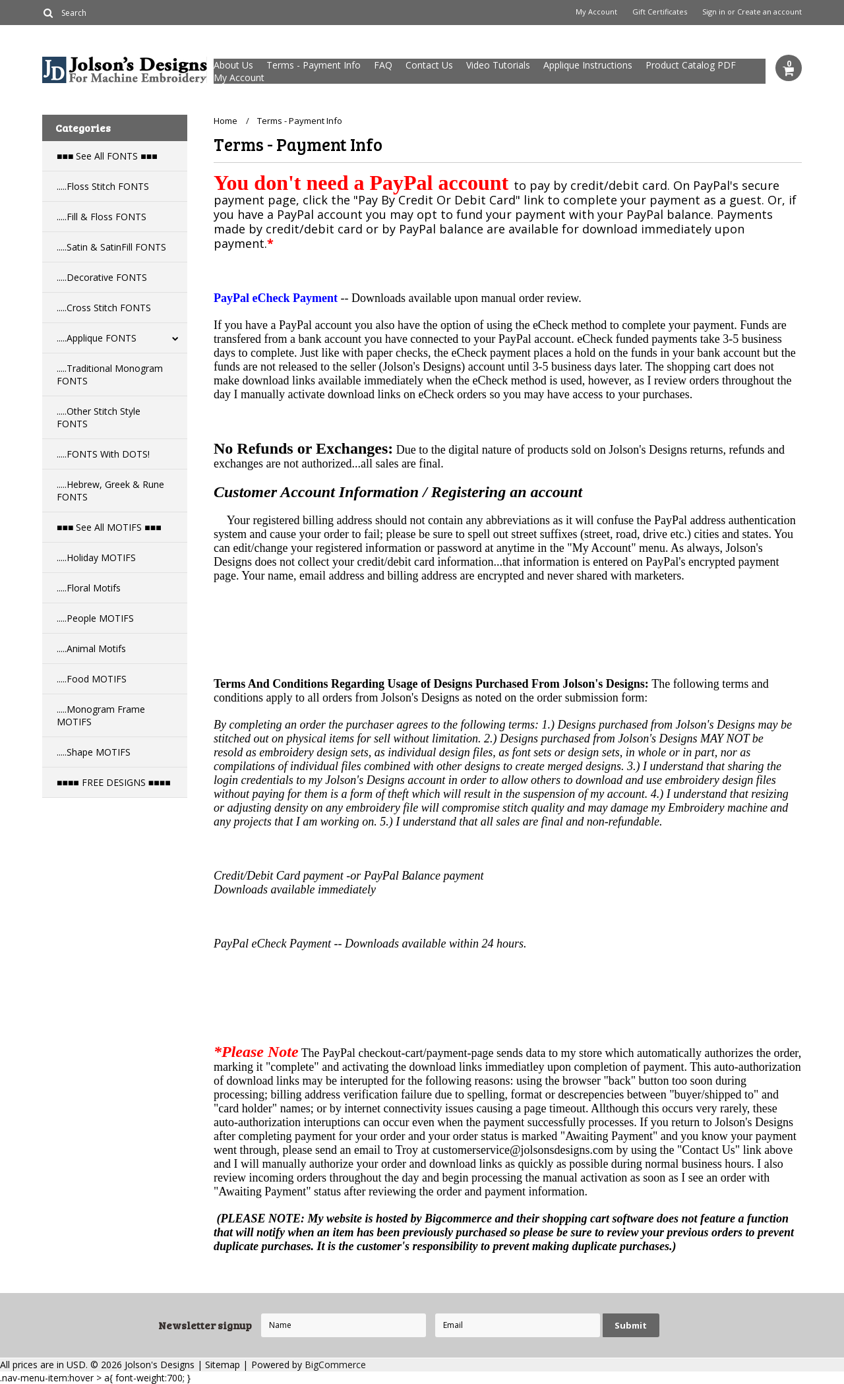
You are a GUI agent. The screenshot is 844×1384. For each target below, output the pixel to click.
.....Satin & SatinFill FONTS (111, 247)
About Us (233, 65)
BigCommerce (335, 1364)
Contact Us (429, 65)
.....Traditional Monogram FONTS (110, 374)
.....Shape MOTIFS (94, 752)
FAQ (383, 65)
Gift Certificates (659, 11)
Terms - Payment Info (313, 65)
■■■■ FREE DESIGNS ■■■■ (114, 782)
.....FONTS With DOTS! (103, 454)
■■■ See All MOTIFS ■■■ (109, 527)
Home (225, 121)
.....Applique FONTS (96, 338)
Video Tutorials (498, 65)
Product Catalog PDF (691, 65)
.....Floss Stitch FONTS (103, 186)
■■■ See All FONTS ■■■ (107, 156)
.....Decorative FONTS (102, 277)
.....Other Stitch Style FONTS (98, 417)
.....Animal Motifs (91, 648)
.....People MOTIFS (95, 618)
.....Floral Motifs (89, 588)
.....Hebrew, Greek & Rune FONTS (110, 490)
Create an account (769, 11)
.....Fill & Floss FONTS (101, 216)
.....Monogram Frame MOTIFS (101, 715)
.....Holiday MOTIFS (96, 557)
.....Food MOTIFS (92, 679)
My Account (596, 11)
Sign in (713, 11)
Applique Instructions (587, 65)
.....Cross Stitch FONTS (104, 307)
